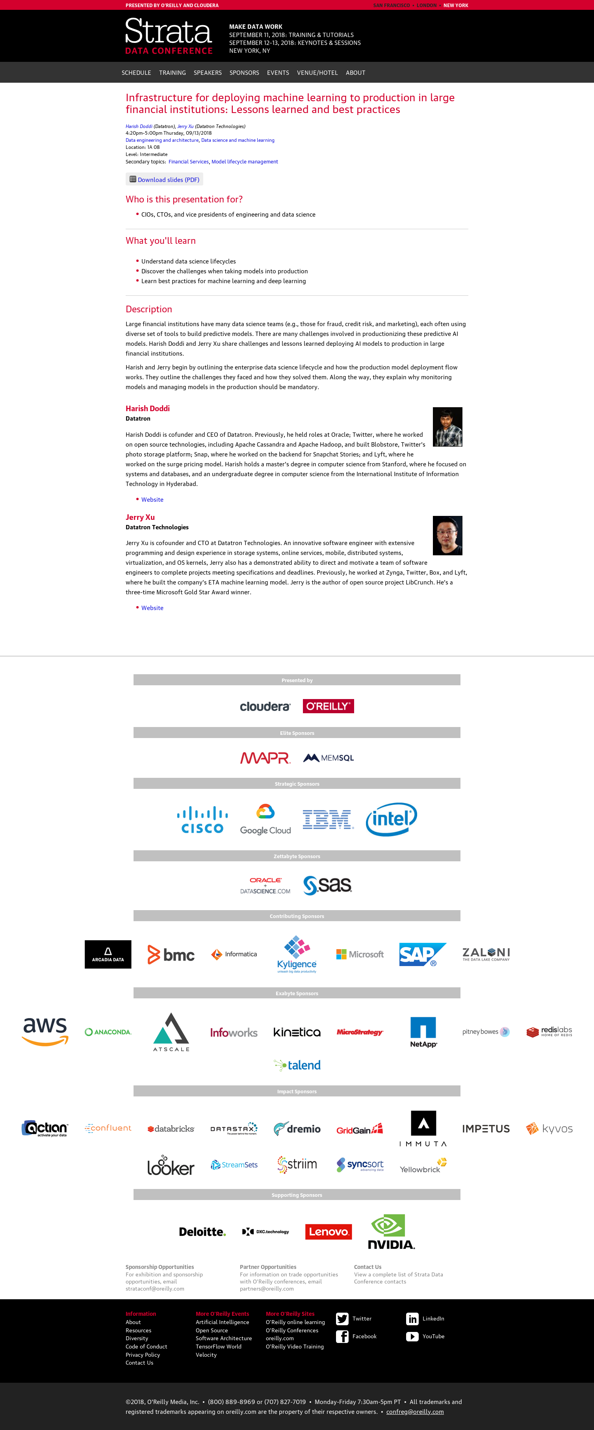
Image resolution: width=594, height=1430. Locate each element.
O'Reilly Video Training (295, 1346)
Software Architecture (224, 1337)
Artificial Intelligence (222, 1321)
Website (152, 499)
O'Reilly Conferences (292, 1330)
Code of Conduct (146, 1346)
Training (172, 72)
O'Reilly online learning (295, 1321)
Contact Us (139, 1362)
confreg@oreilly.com (415, 1411)
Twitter (353, 1318)
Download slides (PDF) (168, 179)
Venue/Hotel (317, 72)
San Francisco (391, 5)
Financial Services (189, 161)
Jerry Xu (185, 125)
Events (278, 72)
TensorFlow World (218, 1346)
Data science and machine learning (238, 139)
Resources (138, 1330)
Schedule (136, 72)
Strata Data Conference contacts (398, 1277)
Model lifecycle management (245, 161)
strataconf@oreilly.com (155, 1288)
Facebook (356, 1335)
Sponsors (244, 72)
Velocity (206, 1354)
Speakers (208, 72)
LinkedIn (425, 1318)
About (356, 72)
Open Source (212, 1330)
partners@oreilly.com (267, 1288)
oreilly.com (280, 1337)
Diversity (137, 1337)
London (427, 5)
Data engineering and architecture (162, 139)
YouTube (425, 1335)
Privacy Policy (143, 1354)
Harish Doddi (139, 125)
